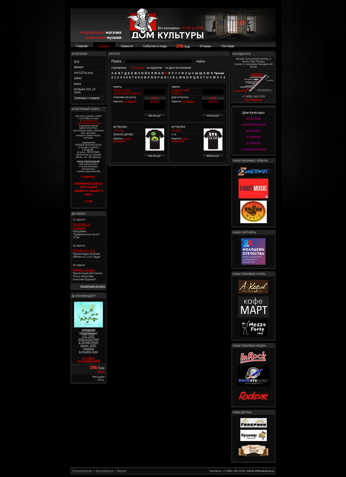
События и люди (155, 46)
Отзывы (205, 46)
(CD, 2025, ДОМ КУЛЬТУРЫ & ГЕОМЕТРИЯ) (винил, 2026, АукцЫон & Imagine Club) (88, 341)
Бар (183, 46)
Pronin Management (121, 139)
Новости (127, 46)
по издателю (154, 67)
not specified (130, 101)
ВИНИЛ (78, 67)
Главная (82, 46)
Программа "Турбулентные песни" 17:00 (86, 234)
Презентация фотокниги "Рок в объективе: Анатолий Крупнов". (87, 276)
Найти (200, 61)
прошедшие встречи (92, 286)
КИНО (78, 78)
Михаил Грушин (84, 270)
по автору (137, 67)
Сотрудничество (82, 470)
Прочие (219, 73)
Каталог (104, 46)
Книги (77, 83)
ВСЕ (76, 61)
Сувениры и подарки (87, 98)
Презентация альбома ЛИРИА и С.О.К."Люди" (87, 255)
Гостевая (228, 46)
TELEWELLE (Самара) (82, 226)
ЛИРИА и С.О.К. (84, 250)
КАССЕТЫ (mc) (83, 72)
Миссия (121, 470)
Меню (101, 371)
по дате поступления (178, 67)
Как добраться (253, 99)
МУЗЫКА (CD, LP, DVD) (85, 91)
